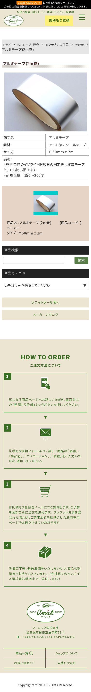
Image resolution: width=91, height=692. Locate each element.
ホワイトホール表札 (45, 302)
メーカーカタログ (45, 314)
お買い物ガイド (24, 663)
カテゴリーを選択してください (27, 285)
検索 (81, 260)
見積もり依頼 (59, 20)
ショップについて (66, 653)
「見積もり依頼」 (23, 404)
